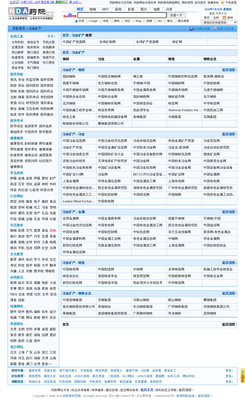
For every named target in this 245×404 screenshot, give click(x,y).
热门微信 (33, 67)
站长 (45, 312)
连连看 (156, 370)
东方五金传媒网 (179, 232)
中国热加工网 (213, 110)
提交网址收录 (129, 390)
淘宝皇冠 (50, 381)
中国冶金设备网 (179, 167)
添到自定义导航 (166, 390)
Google (92, 21)
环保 (45, 219)
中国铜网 (174, 194)
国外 (37, 341)
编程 (37, 312)
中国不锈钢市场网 (76, 90)
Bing (136, 21)
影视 (131, 9)
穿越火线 (50, 370)
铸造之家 (69, 117)
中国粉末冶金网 (179, 161)
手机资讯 (95, 381)
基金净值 (18, 67)
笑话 (53, 294)
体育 (53, 288)
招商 (13, 341)
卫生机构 (32, 108)
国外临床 (45, 126)
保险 (37, 335)
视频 (37, 282)
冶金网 (103, 174)
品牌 (45, 335)
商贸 (13, 201)
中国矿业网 (176, 174)
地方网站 (16, 347)
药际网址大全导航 (121, 2)
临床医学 (31, 126)
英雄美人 (116, 370)
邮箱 (37, 317)
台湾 (37, 364)
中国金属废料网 (74, 238)
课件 (21, 259)
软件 (21, 114)
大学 (45, 265)
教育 (13, 259)
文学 (45, 294)
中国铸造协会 (143, 103)
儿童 (45, 242)
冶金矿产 (35, 28)
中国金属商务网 (144, 90)
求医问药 (31, 161)
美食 (53, 236)
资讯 (13, 79)
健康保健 (45, 149)
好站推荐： (18, 376)
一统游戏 (113, 376)
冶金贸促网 (211, 140)
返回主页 (146, 390)
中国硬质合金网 (214, 161)
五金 (37, 219)
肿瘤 (13, 178)
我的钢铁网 (141, 96)
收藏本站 (213, 2)
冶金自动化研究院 (216, 147)
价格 (21, 91)
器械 (21, 108)
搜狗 (114, 21)
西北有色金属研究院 (112, 188)
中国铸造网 (71, 269)
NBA (13, 294)
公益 (29, 341)
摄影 (53, 329)
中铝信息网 (141, 232)
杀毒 (37, 329)
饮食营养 (16, 155)
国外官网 (46, 79)
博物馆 (50, 271)
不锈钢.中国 (141, 83)
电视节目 (49, 57)
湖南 (37, 358)
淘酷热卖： (18, 381)
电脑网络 (16, 306)
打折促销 (65, 381)
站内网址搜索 (202, 28)
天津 (45, 358)
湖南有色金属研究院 (147, 188)
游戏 (29, 288)
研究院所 (32, 103)
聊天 (45, 317)
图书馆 (39, 271)
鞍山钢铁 (174, 300)
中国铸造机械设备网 (112, 117)
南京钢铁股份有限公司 (79, 306)
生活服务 (16, 225)
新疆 (13, 364)
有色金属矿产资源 (181, 140)
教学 (21, 335)
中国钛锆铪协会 (214, 245)
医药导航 (16, 74)
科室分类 (46, 190)
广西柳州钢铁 (143, 313)
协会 (21, 85)
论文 (53, 259)
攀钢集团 (209, 300)
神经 (45, 184)
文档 (21, 329)
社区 (37, 294)
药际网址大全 (60, 390)
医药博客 (32, 114)
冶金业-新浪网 (178, 147)
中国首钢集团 (72, 300)
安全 (53, 317)
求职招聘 (46, 97)
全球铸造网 (176, 269)
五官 (21, 184)
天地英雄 (86, 370)
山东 (37, 352)
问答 (169, 9)
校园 (37, 265)
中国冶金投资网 (144, 167)
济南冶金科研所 (74, 161)
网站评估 (189, 376)
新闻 (118, 9)
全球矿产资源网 (147, 42)
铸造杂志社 (71, 276)
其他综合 (16, 324)
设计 (53, 312)
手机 (21, 248)
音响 (21, 207)
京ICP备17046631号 (121, 396)
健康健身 (16, 138)
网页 (80, 9)
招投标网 (46, 108)
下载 (21, 317)
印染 (13, 219)
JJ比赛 (145, 370)
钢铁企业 (84, 293)
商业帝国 (101, 370)
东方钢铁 (209, 96)
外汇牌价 (49, 62)
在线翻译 (49, 47)
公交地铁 (18, 62)
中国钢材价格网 (109, 103)
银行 (13, 236)
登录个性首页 (225, 28)
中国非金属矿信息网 (112, 147)
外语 (45, 259)
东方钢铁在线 (107, 83)
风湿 (13, 184)
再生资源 (98, 376)
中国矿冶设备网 (109, 167)
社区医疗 (45, 161)
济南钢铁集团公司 (216, 306)
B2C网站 (128, 376)
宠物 (21, 242)
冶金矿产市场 (72, 147)
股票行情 (49, 52)
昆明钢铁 (209, 313)
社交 (45, 248)
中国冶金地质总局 (76, 154)
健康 (13, 242)
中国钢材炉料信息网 (182, 76)
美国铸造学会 (107, 276)
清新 (21, 300)
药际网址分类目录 (145, 2)
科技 (21, 265)
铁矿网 (177, 42)
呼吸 (37, 178)
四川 (29, 358)
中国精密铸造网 (179, 276)
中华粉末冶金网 (144, 147)
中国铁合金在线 (74, 96)
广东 (29, 352)
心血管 (34, 190)
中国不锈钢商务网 (111, 90)
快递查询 (18, 57)
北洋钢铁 (69, 103)
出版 (53, 219)
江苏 (53, 352)
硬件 (13, 312)
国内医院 (32, 85)
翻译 (53, 265)
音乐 (29, 282)
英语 (13, 335)
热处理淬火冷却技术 (147, 282)
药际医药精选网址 (169, 2)
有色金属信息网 (144, 238)
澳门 (29, 364)
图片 (144, 9)
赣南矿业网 (211, 154)
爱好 (53, 335)
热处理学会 (141, 110)
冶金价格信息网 (144, 140)
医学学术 (16, 121)
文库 (13, 329)
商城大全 (35, 381)
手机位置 (49, 42)
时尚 (37, 242)
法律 (53, 248)
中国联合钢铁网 (109, 76)
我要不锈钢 (71, 83)
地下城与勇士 (68, 370)
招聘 (37, 248)
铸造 (81, 263)
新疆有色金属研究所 (218, 188)
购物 (93, 9)
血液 (21, 178)
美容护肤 (16, 161)
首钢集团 (139, 117)
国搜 (147, 21)
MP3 (105, 9)
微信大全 (50, 376)
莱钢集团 (69, 313)
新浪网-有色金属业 (217, 232)
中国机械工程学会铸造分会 (82, 110)
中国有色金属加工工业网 (80, 194)
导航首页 (18, 28)
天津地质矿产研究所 (112, 161)
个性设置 (231, 2)
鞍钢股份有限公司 (76, 123)
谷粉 (104, 21)
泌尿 (37, 184)
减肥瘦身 (45, 155)
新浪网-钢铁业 (213, 76)
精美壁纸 (35, 376)
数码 (29, 312)
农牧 (21, 201)
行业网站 (16, 196)
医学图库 (45, 132)
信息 (29, 248)
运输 (29, 219)
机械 (29, 207)
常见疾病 (16, 173)
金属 (81, 212)
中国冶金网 (141, 161)
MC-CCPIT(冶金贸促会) (150, 174)
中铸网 (138, 269)
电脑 (13, 317)
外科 (53, 184)
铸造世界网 (106, 110)
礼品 (45, 213)
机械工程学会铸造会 (218, 269)
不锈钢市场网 (178, 90)
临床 (13, 114)
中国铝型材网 (107, 194)
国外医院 (46, 85)
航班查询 (33, 47)
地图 (156, 9)
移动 (13, 248)
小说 (53, 282)
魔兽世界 (35, 370)
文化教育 (16, 254)
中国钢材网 (176, 83)
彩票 (21, 230)
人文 (21, 271)
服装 (29, 201)
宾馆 (29, 213)
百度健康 (141, 381)
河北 (21, 358)
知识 (29, 259)
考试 (13, 265)
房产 (37, 213)
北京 (13, 352)
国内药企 (32, 91)
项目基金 (46, 103)
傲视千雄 (132, 370)
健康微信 (16, 166)
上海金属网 (71, 181)
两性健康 (45, 143)
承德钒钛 (104, 306)
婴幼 (45, 178)
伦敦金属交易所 (109, 245)
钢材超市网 (176, 96)
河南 (13, 358)
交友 (22, 294)
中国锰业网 (211, 225)
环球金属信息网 (109, 181)
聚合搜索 (181, 21)
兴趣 (13, 271)
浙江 (45, 352)
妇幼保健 (31, 143)
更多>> (47, 364)
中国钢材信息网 (179, 154)
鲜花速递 (126, 381)
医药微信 (46, 114)
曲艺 (29, 335)
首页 (65, 35)
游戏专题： (18, 370)
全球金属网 (71, 218)
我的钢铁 (69, 76)
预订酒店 (33, 52)
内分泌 (23, 190)
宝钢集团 (209, 117)
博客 (13, 300)
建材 (45, 201)
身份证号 (33, 42)
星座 (45, 288)
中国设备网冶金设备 (218, 167)
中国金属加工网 (144, 181)
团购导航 (80, 381)
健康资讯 (16, 143)
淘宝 (125, 21)
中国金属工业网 (109, 238)
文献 (13, 97)
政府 (21, 341)
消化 (29, 184)
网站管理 (187, 2)
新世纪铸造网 (72, 245)
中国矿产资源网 (74, 42)
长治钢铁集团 (143, 306)
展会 (13, 108)
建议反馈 (112, 390)
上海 (21, 352)
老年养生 (31, 149)
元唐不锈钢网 (213, 90)
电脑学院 (110, 381)
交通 (45, 236)
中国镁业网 (141, 194)
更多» (51, 36)
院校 (13, 85)
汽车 (37, 236)
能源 (13, 207)
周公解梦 (18, 52)
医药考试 (32, 97)
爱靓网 (159, 376)
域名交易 (65, 376)
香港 (21, 364)
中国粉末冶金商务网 (77, 167)
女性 (29, 242)
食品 (53, 201)
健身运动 (31, 155)
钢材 (81, 70)
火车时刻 (18, 42)
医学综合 (16, 126)
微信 (168, 21)
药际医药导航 (72, 396)
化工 (37, 207)
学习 (37, 259)
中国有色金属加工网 (147, 225)
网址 (29, 317)
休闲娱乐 (16, 277)
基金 (45, 230)
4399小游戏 (81, 376)
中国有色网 (211, 181)
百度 (79, 21)
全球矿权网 (107, 42)
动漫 (37, 288)
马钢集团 (174, 117)
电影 (45, 282)
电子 (37, 201)
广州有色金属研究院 (182, 188)
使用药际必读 (185, 396)
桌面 (45, 329)
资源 (13, 103)
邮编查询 (33, 57)
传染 (13, 190)
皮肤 (29, 178)
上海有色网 (176, 181)
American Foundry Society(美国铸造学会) (196, 110)
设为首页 (200, 2)
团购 (53, 230)
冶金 (45, 207)
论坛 (21, 103)
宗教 (29, 271)
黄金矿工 (170, 370)
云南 (53, 358)
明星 (29, 294)
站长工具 (174, 376)
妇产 (53, 178)
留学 (29, 265)
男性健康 (16, 149)
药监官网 (32, 79)
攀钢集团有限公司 (111, 123)
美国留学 (156, 381)
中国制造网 (106, 269)
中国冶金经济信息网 (112, 140)
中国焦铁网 (211, 83)
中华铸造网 (211, 103)
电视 (53, 242)
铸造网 (173, 103)
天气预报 (33, 62)
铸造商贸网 (141, 276)
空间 (29, 329)
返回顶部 (229, 70)
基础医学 (16, 132)
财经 (13, 213)
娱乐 (21, 282)
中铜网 (173, 238)
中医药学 (31, 132)
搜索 (21, 97)
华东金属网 (211, 238)
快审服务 (98, 390)
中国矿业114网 (73, 174)
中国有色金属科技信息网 (80, 188)
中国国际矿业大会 (111, 154)
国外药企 (46, 91)
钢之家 (138, 76)
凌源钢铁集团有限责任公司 (117, 313)
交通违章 (18, 47)
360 (158, 21)
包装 (53, 213)
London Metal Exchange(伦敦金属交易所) (91, 201)
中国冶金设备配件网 (147, 154)
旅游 (21, 236)
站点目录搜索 (80, 390)
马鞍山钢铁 (141, 300)
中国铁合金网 (107, 96)
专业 (21, 79)
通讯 (21, 213)
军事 (13, 288)
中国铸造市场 (107, 282)
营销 (13, 91)
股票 (37, 230)
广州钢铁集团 (178, 306)
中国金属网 (211, 174)
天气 (29, 230)
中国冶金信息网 (74, 140)
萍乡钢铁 (174, 313)
